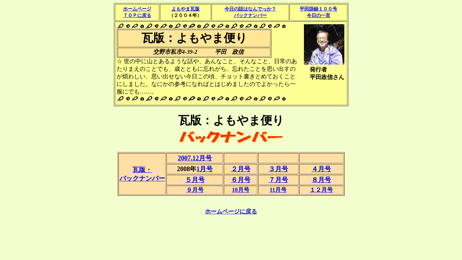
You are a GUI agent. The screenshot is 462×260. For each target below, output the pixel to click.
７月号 (278, 179)
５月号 (195, 179)
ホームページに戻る (231, 211)
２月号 (240, 169)
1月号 (204, 169)
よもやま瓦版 (185, 9)
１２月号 (321, 190)
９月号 (195, 190)
